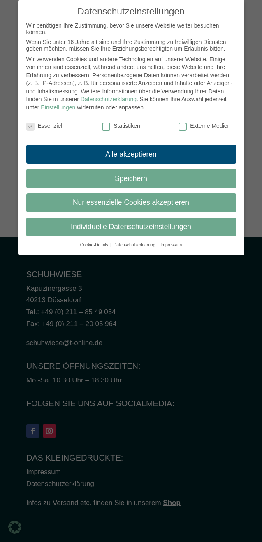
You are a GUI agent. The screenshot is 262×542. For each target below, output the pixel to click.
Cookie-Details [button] (94, 240)
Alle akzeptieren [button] (131, 150)
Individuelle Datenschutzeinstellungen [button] (131, 222)
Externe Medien (204, 121)
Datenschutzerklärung (109, 95)
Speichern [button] (131, 174)
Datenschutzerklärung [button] (135, 240)
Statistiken (121, 121)
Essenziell (45, 121)
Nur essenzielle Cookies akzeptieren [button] (131, 198)
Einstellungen (58, 103)
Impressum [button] (171, 240)
